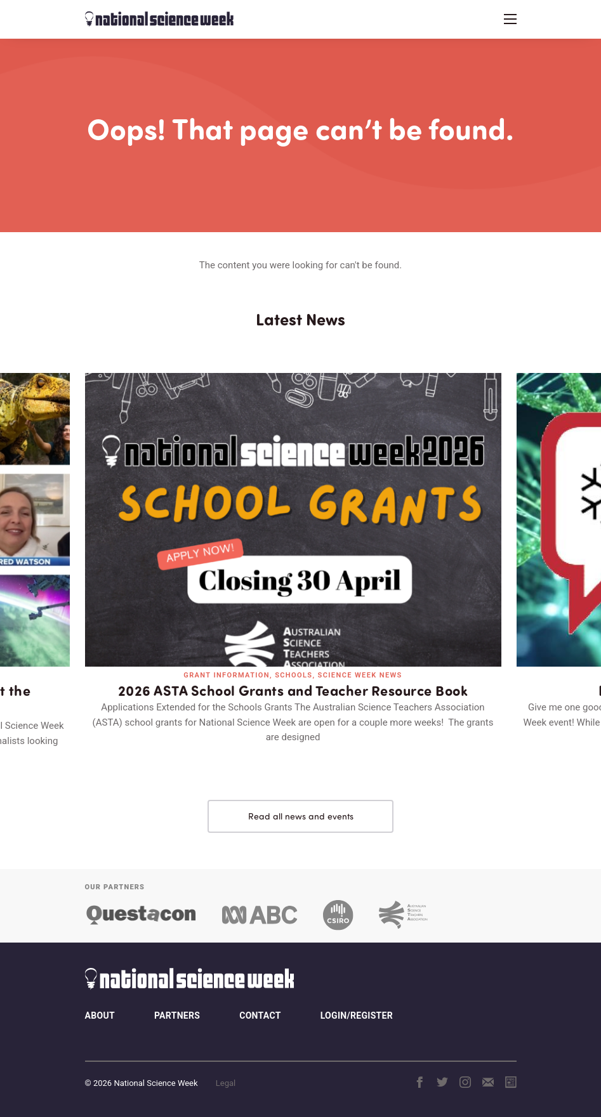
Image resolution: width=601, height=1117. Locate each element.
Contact (260, 1015)
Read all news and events (300, 816)
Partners (177, 1015)
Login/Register (356, 1015)
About (100, 1015)
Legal (225, 1083)
